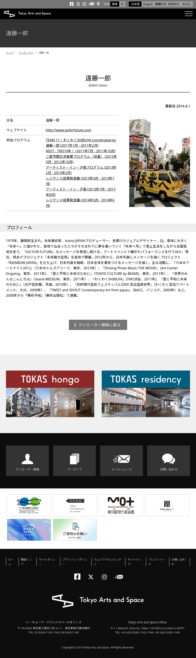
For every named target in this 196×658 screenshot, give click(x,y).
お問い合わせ (169, 469)
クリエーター (26, 52)
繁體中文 (160, 4)
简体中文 (173, 4)
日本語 (135, 4)
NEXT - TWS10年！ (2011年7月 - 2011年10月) (81, 151)
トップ (10, 52)
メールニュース (121, 469)
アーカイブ (74, 469)
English (148, 4)
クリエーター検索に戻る (99, 324)
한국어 (186, 4)
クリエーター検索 (27, 469)
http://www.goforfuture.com (68, 130)
